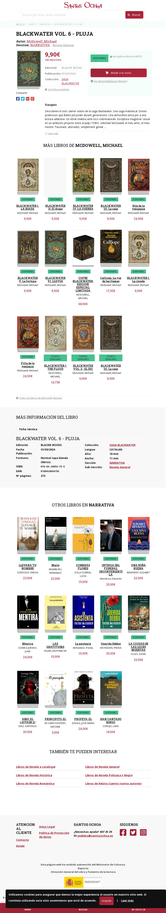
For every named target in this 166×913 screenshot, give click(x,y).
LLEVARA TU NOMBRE (27, 566)
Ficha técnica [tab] (28, 429)
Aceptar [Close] (106, 900)
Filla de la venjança (27, 364)
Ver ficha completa (57, 89)
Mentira (27, 643)
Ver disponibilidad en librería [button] (109, 81)
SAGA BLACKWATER (122, 445)
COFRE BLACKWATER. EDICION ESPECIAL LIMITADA (83, 284)
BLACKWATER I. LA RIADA (27, 207)
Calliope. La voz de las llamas (110, 279)
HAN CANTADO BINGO (110, 720)
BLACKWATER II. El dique (55, 207)
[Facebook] (123, 832)
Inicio (20, 24)
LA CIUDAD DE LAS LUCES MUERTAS (138, 647)
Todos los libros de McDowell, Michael (39, 398)
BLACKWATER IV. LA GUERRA (83, 207)
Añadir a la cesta (118, 73)
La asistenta (83, 643)
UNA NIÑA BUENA (138, 566)
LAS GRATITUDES (55, 645)
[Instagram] (143, 832)
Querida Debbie (111, 643)
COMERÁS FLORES (83, 566)
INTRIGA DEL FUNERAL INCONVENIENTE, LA (111, 569)
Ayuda (20, 846)
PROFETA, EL (83, 719)
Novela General (63, 45)
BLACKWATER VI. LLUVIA (55, 279)
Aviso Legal (47, 826)
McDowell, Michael (42, 41)
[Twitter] (133, 832)
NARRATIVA (40, 45)
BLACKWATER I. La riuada (138, 279)
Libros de (36, 767)
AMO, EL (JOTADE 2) (27, 720)
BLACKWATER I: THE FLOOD (55, 367)
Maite (55, 565)
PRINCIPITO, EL (55, 719)
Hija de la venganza (138, 207)
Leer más (127, 900)
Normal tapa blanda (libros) (54, 460)
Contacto (22, 840)
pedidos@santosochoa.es (95, 835)
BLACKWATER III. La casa (111, 207)
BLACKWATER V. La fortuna (28, 279)
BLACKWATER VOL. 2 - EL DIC (83, 367)
